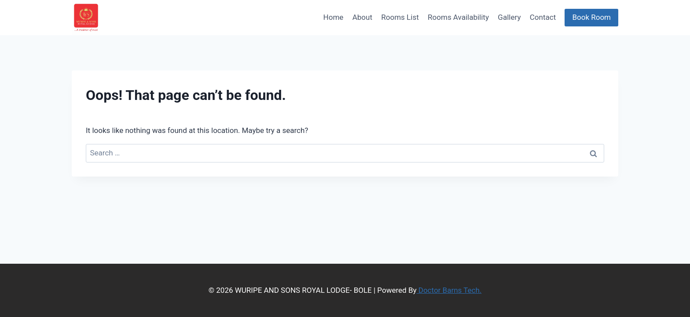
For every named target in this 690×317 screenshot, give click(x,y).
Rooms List (399, 17)
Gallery (509, 17)
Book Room (591, 17)
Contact (543, 17)
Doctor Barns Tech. (449, 290)
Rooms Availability (458, 17)
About (362, 17)
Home (333, 17)
